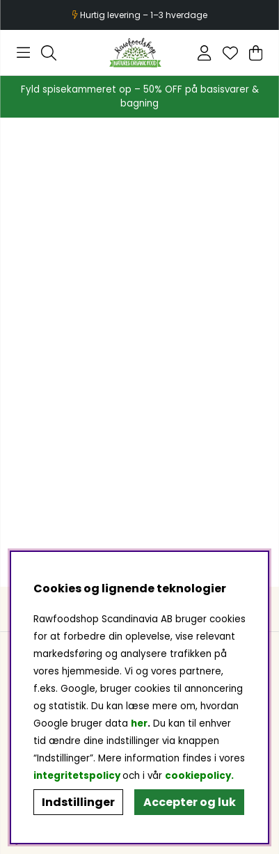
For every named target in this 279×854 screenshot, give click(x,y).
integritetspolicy (76, 775)
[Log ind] (204, 53)
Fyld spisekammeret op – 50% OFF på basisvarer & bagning (140, 96)
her (139, 723)
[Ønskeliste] (230, 53)
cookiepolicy (198, 775)
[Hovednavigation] (23, 53)
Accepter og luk (189, 802)
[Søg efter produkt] (48, 53)
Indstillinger (78, 802)
